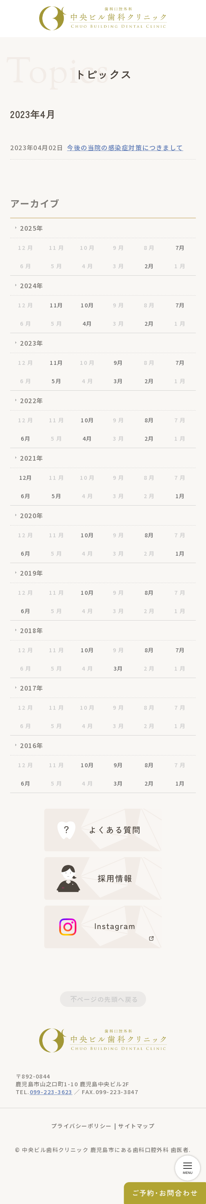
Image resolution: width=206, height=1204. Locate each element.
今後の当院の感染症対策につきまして (125, 147)
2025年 (31, 228)
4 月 (87, 266)
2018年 (31, 630)
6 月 (25, 266)
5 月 (56, 266)
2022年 (31, 400)
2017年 (31, 688)
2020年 (31, 515)
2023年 (31, 343)
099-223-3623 (51, 1091)
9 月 (118, 247)
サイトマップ (136, 1126)
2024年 (31, 285)
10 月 (87, 247)
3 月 (118, 266)
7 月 (180, 420)
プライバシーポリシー (81, 1126)
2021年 (31, 458)
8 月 (149, 247)
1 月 (180, 266)
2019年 (31, 573)
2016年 (31, 745)
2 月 (149, 496)
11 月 (56, 247)
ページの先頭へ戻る (108, 999)
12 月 (25, 247)
